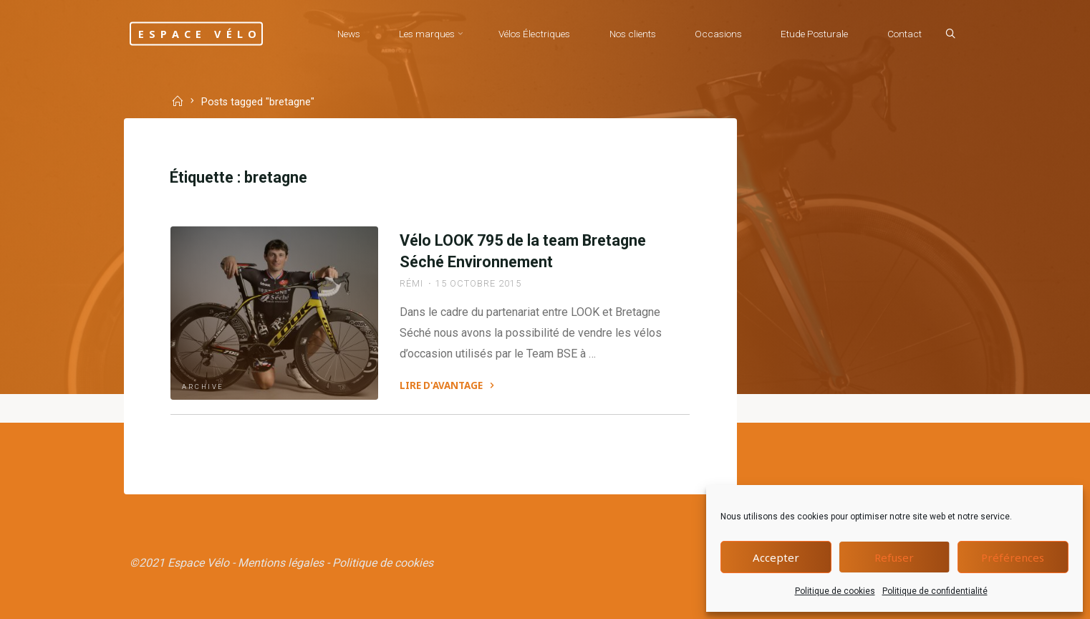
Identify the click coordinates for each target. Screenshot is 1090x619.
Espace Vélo (199, 33)
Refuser (894, 557)
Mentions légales (281, 563)
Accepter (776, 557)
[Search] (950, 34)
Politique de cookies (835, 591)
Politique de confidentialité (935, 591)
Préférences (1012, 557)
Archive (203, 386)
